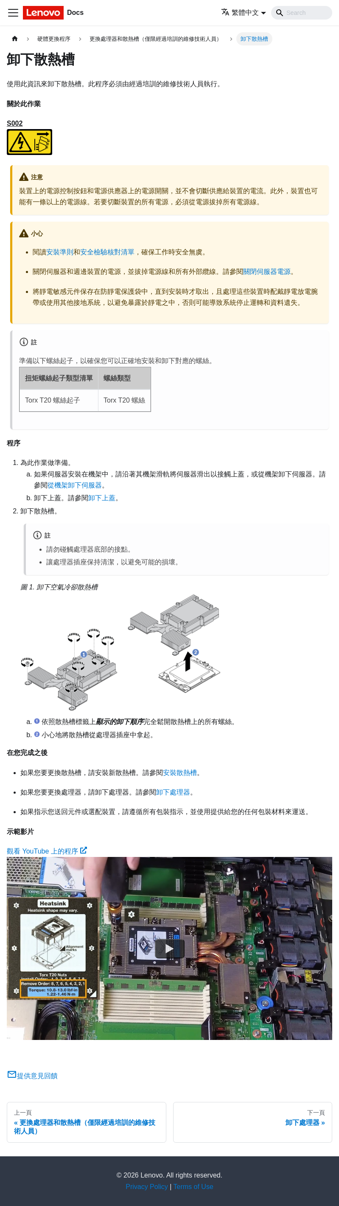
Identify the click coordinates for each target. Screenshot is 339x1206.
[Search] (301, 13)
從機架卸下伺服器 (75, 485)
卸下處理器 (173, 792)
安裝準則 (59, 252)
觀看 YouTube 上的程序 (47, 851)
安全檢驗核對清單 (107, 252)
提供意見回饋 (32, 1075)
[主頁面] (15, 38)
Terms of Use (193, 1186)
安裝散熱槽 (180, 772)
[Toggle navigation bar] (13, 12)
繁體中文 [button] (240, 12)
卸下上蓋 (101, 498)
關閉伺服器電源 (267, 271)
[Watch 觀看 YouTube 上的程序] (170, 948)
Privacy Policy (147, 1186)
